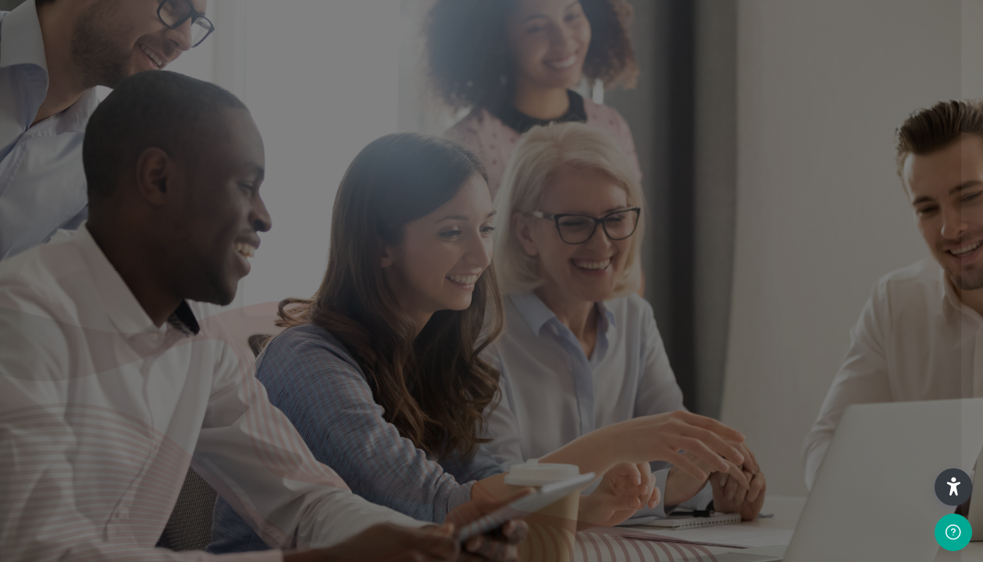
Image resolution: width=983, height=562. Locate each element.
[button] (953, 487)
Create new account (787, 368)
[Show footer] (953, 532)
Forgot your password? (911, 290)
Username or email (669, 138)
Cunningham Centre (783, 504)
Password (645, 215)
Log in (788, 333)
